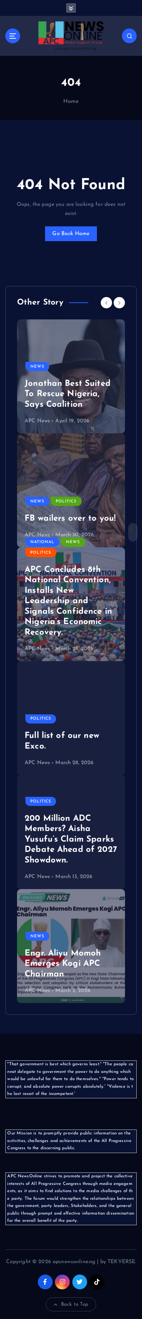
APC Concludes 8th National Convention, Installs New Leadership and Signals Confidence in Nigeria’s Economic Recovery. (68, 601)
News (37, 367)
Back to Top (71, 1304)
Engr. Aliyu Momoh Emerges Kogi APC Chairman (63, 964)
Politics (66, 501)
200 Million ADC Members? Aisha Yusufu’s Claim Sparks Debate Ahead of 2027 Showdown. (71, 839)
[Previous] (106, 302)
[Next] (119, 302)
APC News (37, 421)
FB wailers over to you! (70, 518)
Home (71, 101)
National (42, 542)
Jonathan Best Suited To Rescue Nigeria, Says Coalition (68, 394)
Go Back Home (70, 234)
